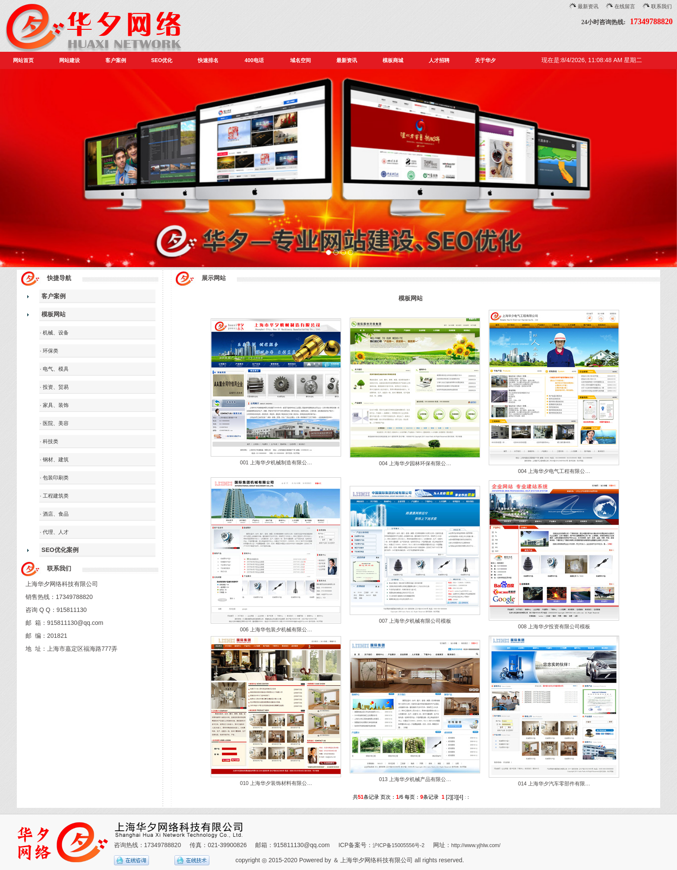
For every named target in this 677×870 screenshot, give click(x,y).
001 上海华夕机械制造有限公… (276, 463)
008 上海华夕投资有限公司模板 (554, 627)
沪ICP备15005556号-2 (398, 845)
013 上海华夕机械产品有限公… (415, 779)
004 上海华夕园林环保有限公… (415, 463)
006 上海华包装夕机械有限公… (276, 630)
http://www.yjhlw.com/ (475, 845)
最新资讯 (588, 6)
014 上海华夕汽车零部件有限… (554, 784)
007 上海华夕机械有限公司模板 (415, 621)
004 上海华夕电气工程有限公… (554, 471)
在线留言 (624, 6)
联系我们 (661, 6)
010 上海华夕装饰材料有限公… (276, 783)
